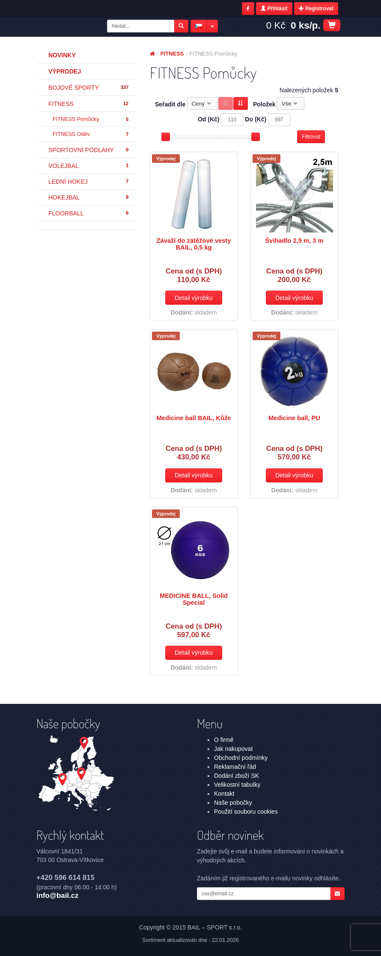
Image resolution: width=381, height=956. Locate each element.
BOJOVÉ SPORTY (88, 87)
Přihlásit (274, 9)
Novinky (62, 55)
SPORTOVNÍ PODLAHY (88, 150)
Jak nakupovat (233, 748)
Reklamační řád (235, 766)
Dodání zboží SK (236, 775)
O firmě (224, 739)
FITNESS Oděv (91, 134)
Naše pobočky (233, 802)
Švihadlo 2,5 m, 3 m (294, 240)
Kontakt (224, 793)
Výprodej (64, 71)
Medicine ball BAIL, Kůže (194, 418)
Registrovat (316, 9)
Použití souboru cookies (246, 811)
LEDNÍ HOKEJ (88, 181)
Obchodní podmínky (241, 757)
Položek (264, 104)
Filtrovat (311, 137)
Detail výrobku (194, 297)
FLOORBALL (88, 213)
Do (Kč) (255, 119)
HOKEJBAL (88, 197)
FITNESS (88, 103)
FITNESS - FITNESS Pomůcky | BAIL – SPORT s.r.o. (71, 27)
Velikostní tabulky (237, 784)
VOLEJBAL (88, 165)
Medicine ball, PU (294, 418)
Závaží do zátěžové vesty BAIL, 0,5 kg (194, 244)
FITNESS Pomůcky (91, 119)
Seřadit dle (170, 104)
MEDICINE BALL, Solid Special (194, 599)
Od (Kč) (209, 119)
